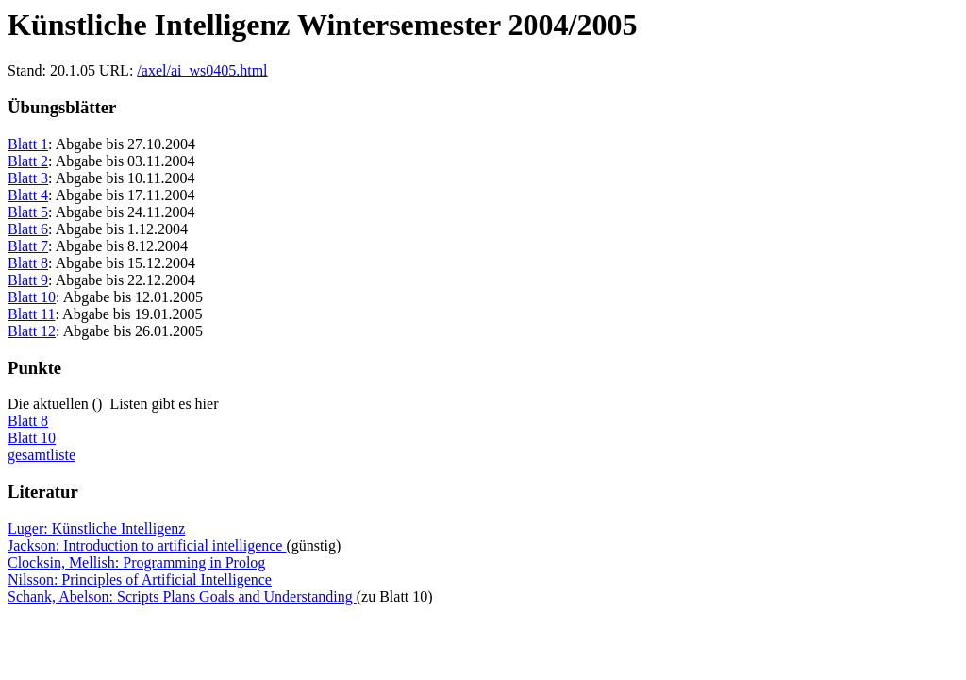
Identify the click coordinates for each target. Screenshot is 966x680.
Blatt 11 (32, 314)
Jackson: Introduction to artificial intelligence (147, 545)
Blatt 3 (28, 178)
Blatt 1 (28, 144)
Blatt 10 (32, 297)
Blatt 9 (28, 280)
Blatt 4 (28, 195)
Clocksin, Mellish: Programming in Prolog (136, 562)
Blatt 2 (28, 161)
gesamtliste (41, 455)
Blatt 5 (28, 212)
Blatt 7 (28, 246)
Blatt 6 (28, 229)
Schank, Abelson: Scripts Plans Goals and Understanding (182, 596)
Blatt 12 (32, 331)
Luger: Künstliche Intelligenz (96, 528)
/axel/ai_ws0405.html (202, 70)
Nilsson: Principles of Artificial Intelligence (140, 579)
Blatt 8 (28, 263)
